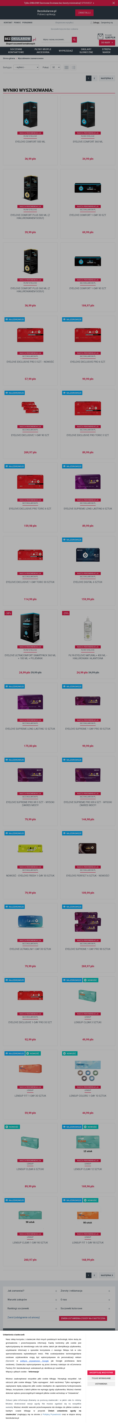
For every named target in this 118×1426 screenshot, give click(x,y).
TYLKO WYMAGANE (101, 1378)
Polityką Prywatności (52, 1414)
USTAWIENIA (101, 1384)
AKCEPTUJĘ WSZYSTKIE (101, 1372)
